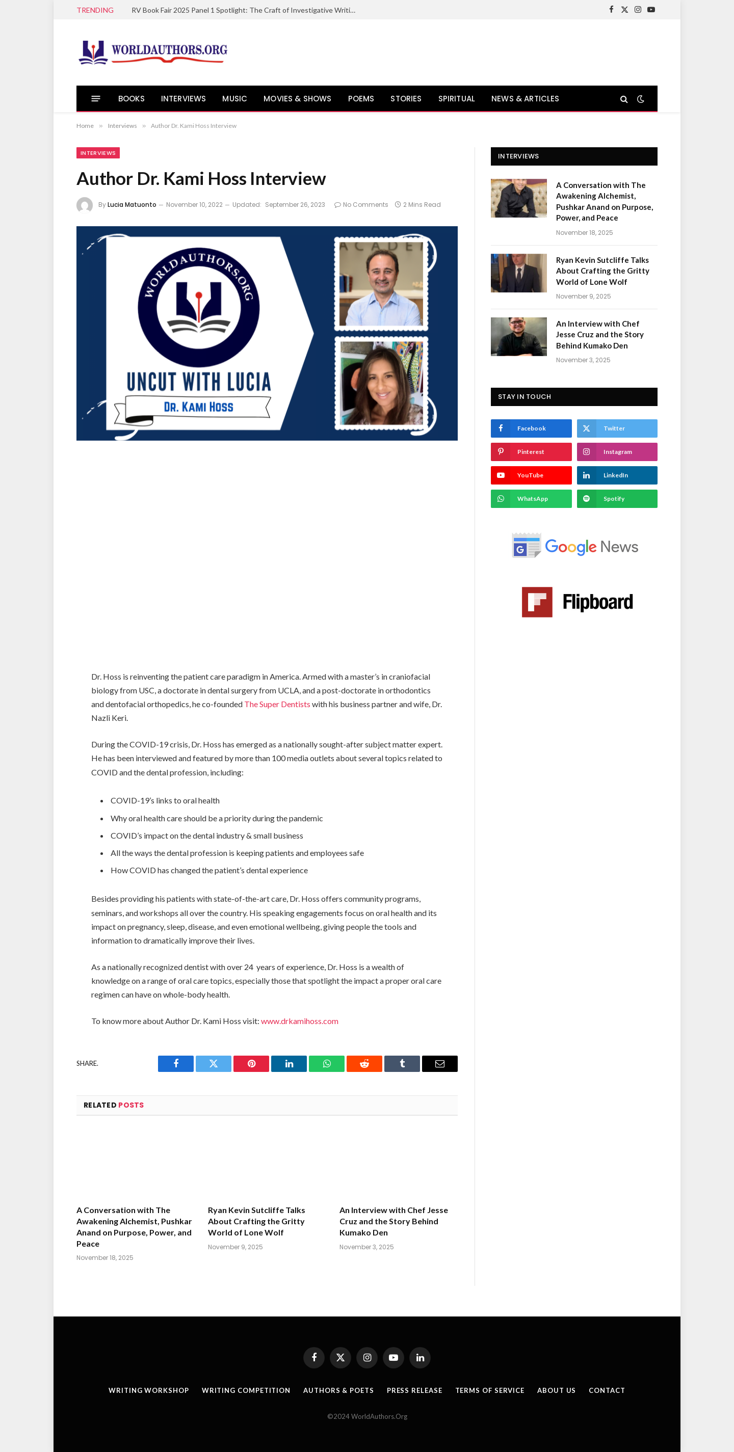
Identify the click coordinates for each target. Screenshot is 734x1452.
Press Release (414, 1390)
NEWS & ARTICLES (525, 98)
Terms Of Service (490, 1390)
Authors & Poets (338, 1390)
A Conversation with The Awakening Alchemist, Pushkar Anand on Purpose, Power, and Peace (134, 1226)
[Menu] (96, 98)
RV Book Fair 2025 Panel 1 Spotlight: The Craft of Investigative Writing (245, 10)
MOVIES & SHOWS (297, 98)
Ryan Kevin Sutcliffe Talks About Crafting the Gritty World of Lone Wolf (256, 1221)
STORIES (406, 98)
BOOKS (131, 98)
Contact (607, 1390)
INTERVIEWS (183, 98)
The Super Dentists (277, 704)
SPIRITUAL (457, 98)
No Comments (361, 204)
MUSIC (234, 98)
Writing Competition (246, 1390)
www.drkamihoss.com (299, 1021)
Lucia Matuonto (132, 204)
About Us (556, 1390)
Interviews (98, 153)
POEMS (361, 98)
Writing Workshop (149, 1390)
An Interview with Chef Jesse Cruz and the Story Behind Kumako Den (393, 1221)
